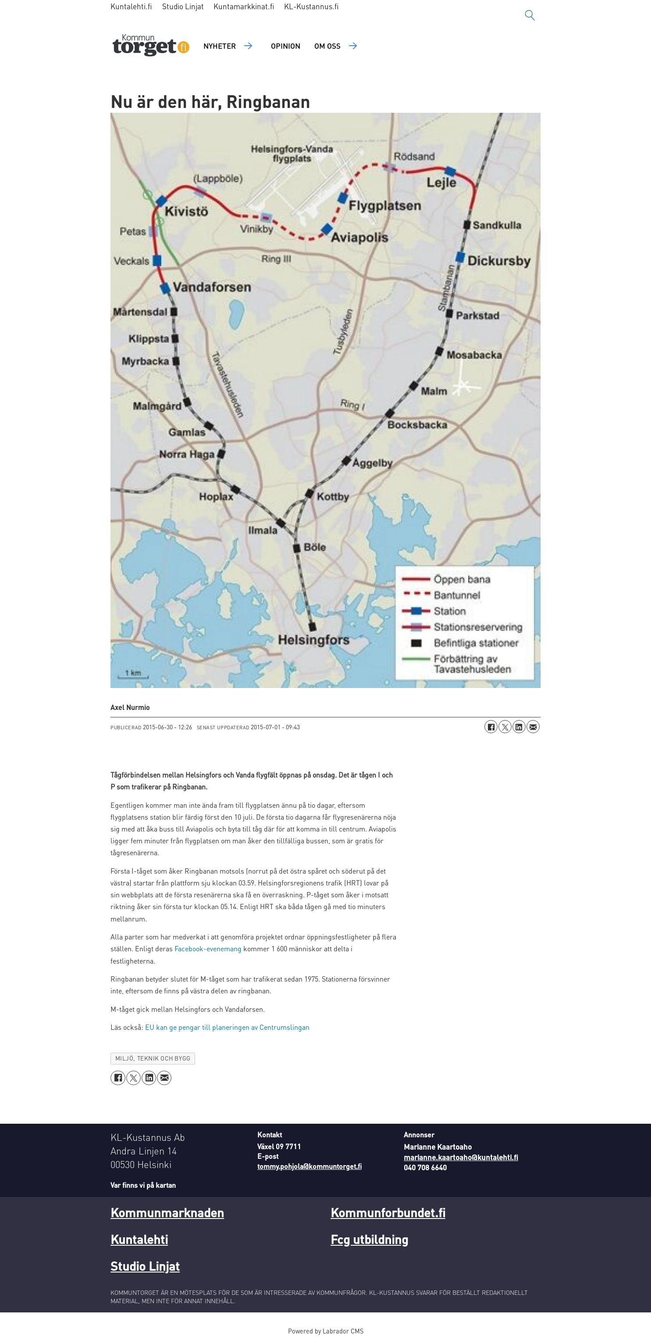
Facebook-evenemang (208, 948)
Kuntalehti (139, 1239)
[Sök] (530, 15)
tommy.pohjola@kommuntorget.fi (309, 1166)
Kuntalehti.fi (131, 6)
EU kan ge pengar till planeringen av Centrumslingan (226, 1027)
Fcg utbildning (369, 1239)
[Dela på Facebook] (491, 726)
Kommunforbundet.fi (388, 1212)
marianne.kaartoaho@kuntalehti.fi (461, 1157)
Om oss (327, 45)
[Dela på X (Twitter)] (505, 726)
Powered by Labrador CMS (325, 1331)
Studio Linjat (183, 6)
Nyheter (219, 45)
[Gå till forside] (151, 46)
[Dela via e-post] (533, 726)
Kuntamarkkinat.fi (243, 6)
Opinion (285, 45)
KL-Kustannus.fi (311, 6)
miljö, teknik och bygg (153, 1058)
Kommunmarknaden (167, 1212)
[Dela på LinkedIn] (519, 726)
